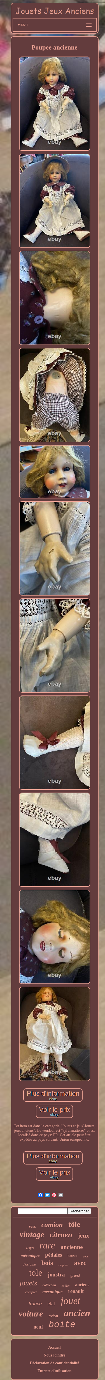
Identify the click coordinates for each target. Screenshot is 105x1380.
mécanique (30, 1255)
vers (32, 1226)
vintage (32, 1234)
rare (47, 1245)
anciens (82, 1284)
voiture (31, 1313)
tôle (74, 1224)
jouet (70, 1300)
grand (75, 1275)
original (63, 1265)
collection (49, 1285)
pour (85, 1256)
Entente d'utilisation (55, 1371)
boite (62, 1325)
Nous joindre (54, 1355)
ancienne (71, 1247)
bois (47, 1262)
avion (53, 1316)
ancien (77, 1313)
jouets (28, 1283)
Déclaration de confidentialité (54, 1363)
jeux (83, 1235)
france (35, 1303)
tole (35, 1273)
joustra (56, 1274)
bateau (73, 1256)
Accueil (54, 1347)
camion (52, 1225)
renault (76, 1291)
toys (30, 1247)
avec (80, 1262)
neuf (38, 1327)
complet (31, 1292)
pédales (53, 1255)
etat (51, 1303)
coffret (65, 1285)
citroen (61, 1234)
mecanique (52, 1291)
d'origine (29, 1264)
